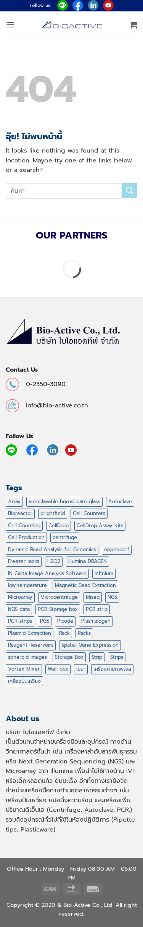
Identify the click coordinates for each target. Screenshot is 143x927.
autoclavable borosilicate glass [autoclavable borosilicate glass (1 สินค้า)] (64, 501)
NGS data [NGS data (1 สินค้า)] (19, 609)
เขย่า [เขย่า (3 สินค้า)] (80, 669)
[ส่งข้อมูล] (129, 190)
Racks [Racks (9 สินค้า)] (84, 633)
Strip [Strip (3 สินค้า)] (97, 657)
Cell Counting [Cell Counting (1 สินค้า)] (24, 525)
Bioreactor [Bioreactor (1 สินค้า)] (20, 513)
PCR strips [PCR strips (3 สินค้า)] (20, 621)
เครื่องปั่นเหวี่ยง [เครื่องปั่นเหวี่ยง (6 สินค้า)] (24, 681)
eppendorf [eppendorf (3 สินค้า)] (116, 549)
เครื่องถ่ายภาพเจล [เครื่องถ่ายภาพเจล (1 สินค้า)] (112, 669)
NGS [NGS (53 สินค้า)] (112, 597)
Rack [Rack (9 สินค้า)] (64, 633)
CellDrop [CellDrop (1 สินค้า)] (58, 525)
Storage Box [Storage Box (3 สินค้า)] (69, 657)
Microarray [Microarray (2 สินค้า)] (20, 597)
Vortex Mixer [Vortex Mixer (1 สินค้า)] (24, 669)
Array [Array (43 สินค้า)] (14, 501)
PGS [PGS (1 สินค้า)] (44, 621)
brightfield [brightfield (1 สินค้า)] (52, 513)
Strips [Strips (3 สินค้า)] (116, 657)
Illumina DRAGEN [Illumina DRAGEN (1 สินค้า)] (87, 561)
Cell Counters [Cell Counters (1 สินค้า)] (89, 513)
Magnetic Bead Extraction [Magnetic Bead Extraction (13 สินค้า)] (85, 585)
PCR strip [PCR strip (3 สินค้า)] (97, 609)
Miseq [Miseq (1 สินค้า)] (93, 597)
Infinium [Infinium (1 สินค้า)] (104, 573)
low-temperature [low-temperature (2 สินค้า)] (27, 585)
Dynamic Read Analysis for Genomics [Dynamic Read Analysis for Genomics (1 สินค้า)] (52, 549)
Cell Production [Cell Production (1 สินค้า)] (26, 537)
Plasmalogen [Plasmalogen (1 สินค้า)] (96, 621)
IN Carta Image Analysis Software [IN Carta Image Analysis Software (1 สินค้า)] (47, 573)
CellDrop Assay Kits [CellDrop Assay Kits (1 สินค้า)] (100, 525)
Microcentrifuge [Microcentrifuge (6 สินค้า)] (59, 597)
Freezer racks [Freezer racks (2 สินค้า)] (23, 561)
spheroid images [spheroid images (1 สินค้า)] (27, 657)
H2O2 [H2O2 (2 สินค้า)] (53, 561)
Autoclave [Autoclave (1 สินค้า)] (120, 501)
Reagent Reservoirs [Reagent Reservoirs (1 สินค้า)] (30, 645)
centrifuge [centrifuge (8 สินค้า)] (65, 537)
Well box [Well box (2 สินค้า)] (58, 669)
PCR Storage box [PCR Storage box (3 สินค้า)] (58, 609)
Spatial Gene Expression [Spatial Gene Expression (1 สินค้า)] (90, 645)
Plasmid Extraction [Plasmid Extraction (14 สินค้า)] (29, 633)
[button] (10, 24)
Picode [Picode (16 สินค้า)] (65, 621)
